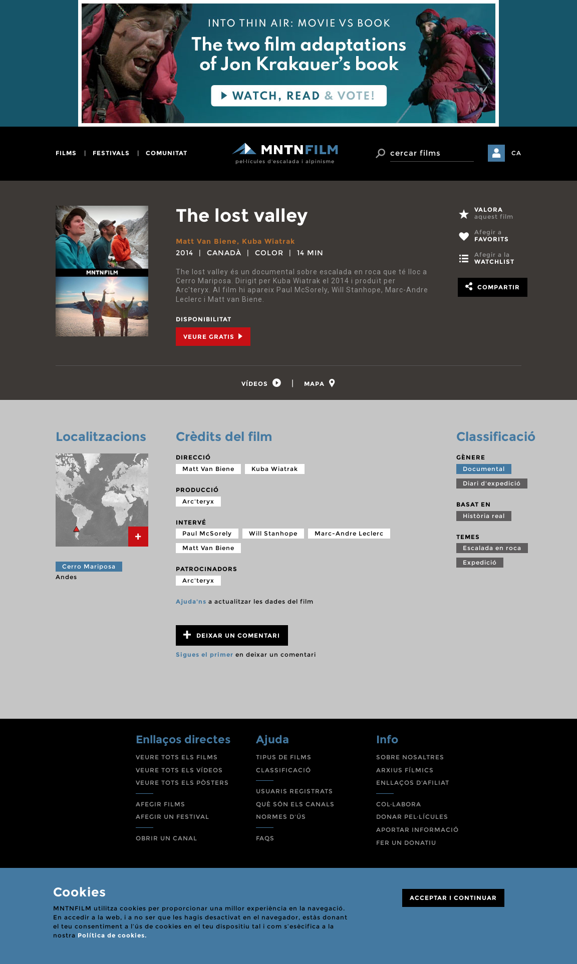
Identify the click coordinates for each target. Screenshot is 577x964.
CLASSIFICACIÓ (283, 770)
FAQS (265, 838)
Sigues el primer (204, 654)
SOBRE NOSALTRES (410, 757)
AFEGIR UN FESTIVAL (172, 816)
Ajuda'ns (191, 601)
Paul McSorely (207, 533)
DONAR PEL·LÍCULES (412, 816)
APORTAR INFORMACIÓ (417, 829)
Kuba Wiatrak (268, 241)
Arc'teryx (198, 501)
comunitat (166, 153)
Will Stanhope (273, 533)
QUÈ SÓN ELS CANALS (295, 804)
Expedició (480, 562)
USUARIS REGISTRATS (294, 791)
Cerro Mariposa (89, 566)
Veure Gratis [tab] (213, 336)
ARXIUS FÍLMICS (405, 770)
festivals (111, 153)
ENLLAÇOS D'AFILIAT (412, 782)
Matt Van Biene (206, 241)
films (66, 153)
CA (516, 153)
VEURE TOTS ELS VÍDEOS (179, 770)
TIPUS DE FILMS (284, 757)
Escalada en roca (492, 548)
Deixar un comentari (231, 635)
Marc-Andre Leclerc (349, 533)
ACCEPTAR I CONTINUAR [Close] (453, 897)
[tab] (261, 383)
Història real (484, 516)
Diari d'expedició (492, 483)
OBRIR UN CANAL (166, 838)
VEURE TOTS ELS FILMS (177, 757)
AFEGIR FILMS (160, 804)
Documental (484, 468)
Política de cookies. (112, 935)
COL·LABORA (398, 804)
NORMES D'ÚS (281, 816)
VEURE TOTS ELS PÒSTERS (182, 782)
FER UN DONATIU (406, 842)
